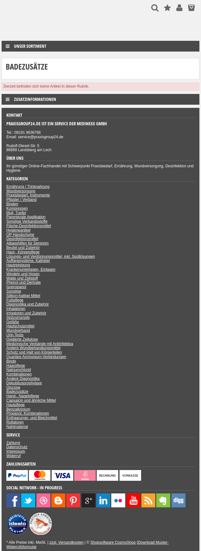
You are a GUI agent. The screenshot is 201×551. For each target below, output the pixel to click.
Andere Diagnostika (23, 378)
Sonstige (13, 291)
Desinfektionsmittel (22, 239)
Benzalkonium (18, 409)
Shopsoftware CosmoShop (113, 542)
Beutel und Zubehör (23, 247)
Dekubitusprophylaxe (24, 383)
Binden (12, 204)
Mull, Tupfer (16, 213)
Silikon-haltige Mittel (23, 296)
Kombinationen (19, 374)
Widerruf (13, 456)
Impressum (15, 451)
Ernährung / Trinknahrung (27, 186)
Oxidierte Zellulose (22, 339)
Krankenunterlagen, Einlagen (30, 269)
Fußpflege (14, 300)
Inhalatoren (15, 308)
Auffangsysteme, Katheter (28, 260)
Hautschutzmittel (20, 326)
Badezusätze (17, 391)
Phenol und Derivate (23, 282)
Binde (11, 361)
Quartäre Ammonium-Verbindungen (36, 357)
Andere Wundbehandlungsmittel (33, 348)
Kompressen (17, 208)
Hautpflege (15, 405)
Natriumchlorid (18, 370)
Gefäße (12, 322)
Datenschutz (17, 447)
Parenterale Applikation (25, 217)
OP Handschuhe (20, 234)
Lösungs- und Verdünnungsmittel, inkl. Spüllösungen (50, 256)
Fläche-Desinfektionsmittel (28, 226)
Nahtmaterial (17, 426)
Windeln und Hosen (23, 274)
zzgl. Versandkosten (66, 542)
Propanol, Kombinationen (27, 413)
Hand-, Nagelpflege (22, 396)
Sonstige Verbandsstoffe (27, 221)
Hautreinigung (18, 265)
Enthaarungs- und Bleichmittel (31, 418)
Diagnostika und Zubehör (27, 304)
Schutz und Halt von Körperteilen (34, 352)
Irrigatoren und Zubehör (26, 313)
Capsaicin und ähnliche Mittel (31, 400)
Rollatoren (15, 422)
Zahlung (13, 443)
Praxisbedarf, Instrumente (28, 195)
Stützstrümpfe (18, 317)
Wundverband (18, 330)
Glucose (13, 387)
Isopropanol (16, 287)
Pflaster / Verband (21, 199)
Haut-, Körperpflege (23, 252)
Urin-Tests (14, 335)
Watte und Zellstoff (22, 278)
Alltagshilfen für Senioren (27, 243)
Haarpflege (15, 365)
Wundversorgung (20, 191)
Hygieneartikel (18, 230)
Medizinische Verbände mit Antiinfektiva (39, 344)
